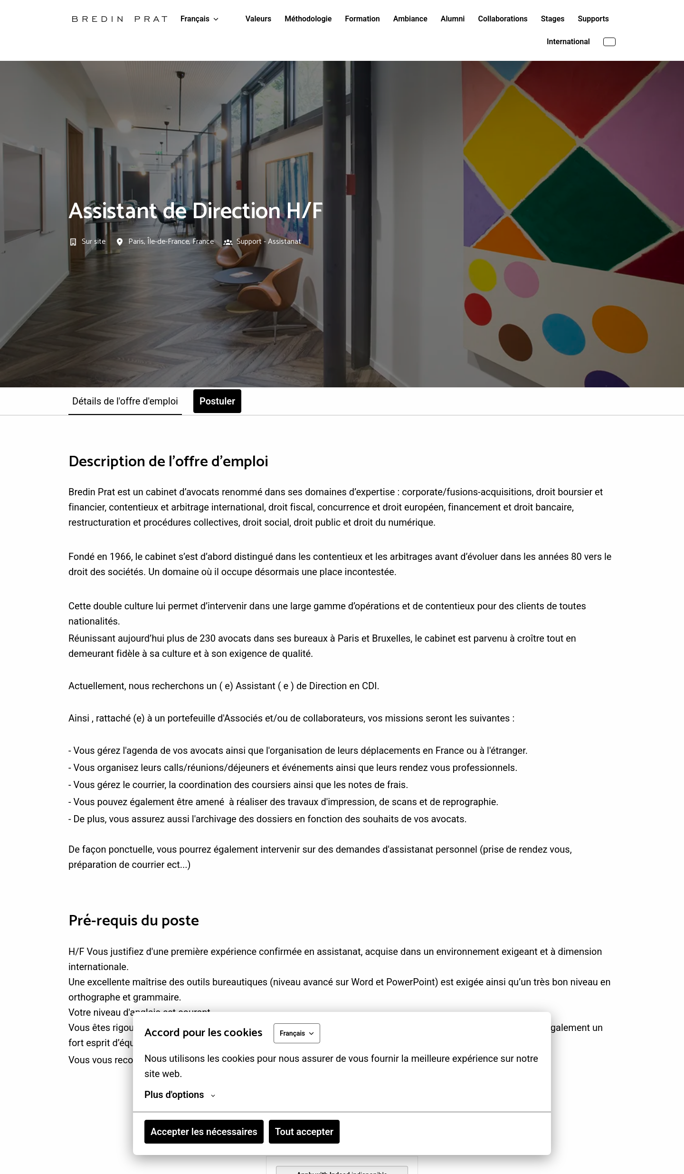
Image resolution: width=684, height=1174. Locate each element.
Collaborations (503, 18)
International (568, 41)
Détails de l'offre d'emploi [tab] (125, 401)
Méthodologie (308, 18)
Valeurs (258, 18)
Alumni (453, 18)
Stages (553, 18)
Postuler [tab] (217, 401)
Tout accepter (304, 1131)
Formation (362, 18)
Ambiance (410, 18)
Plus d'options (179, 1094)
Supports (593, 18)
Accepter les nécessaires (204, 1131)
